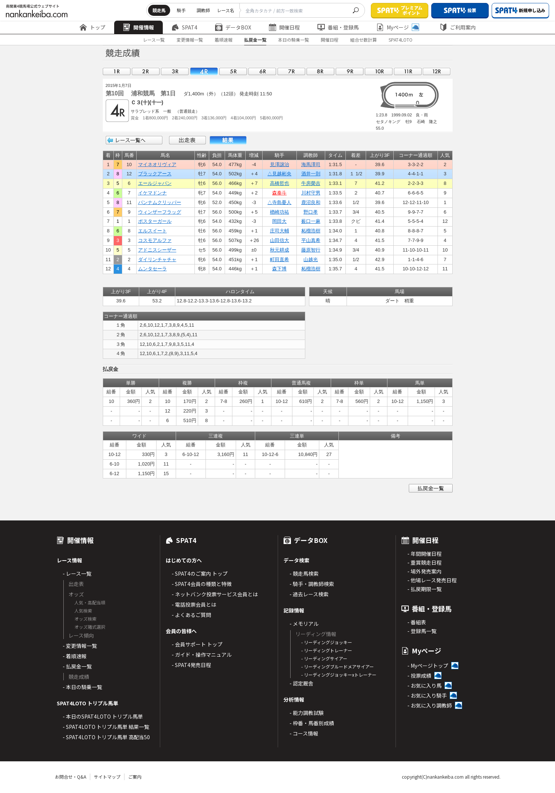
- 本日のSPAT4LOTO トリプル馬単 (103, 716)
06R (262, 71)
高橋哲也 (279, 183)
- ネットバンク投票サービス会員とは (215, 594)
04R (204, 71)
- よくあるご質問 (191, 614)
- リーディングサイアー (324, 658)
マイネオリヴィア (157, 164)
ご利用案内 (458, 27)
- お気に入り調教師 (429, 705)
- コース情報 (303, 733)
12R (437, 71)
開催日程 (284, 27)
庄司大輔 (279, 231)
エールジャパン (155, 183)
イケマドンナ (152, 193)
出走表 (187, 140)
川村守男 (310, 193)
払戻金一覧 (255, 39)
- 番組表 (416, 622)
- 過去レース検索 (309, 594)
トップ (92, 27)
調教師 (203, 10)
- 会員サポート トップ (197, 644)
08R (320, 71)
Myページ (397, 27)
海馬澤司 (310, 164)
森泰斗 (279, 193)
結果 (228, 140)
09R (349, 71)
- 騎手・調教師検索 (311, 583)
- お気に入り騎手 (427, 695)
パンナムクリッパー (159, 202)
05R (233, 71)
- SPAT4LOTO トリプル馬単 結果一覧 (106, 726)
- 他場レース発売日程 (432, 580)
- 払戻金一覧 (77, 666)
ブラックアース (155, 173)
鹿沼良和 (310, 202)
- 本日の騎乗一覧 (82, 687)
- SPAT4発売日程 (191, 665)
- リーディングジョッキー (326, 642)
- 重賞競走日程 (424, 562)
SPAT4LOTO (400, 39)
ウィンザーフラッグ (159, 212)
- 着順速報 (75, 656)
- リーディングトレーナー (326, 650)
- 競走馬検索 (304, 573)
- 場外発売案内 (424, 571)
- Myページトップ (427, 665)
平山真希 (310, 240)
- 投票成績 (419, 675)
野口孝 (310, 212)
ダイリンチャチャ (157, 259)
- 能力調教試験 (306, 712)
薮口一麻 (310, 221)
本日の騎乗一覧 (293, 39)
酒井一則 (310, 173)
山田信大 (279, 240)
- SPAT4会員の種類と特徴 (202, 583)
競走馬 (159, 10)
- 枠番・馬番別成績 (311, 723)
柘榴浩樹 (310, 231)
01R (117, 71)
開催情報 (138, 27)
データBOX (233, 27)
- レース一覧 (77, 573)
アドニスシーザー (157, 250)
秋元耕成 (279, 250)
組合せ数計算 (363, 39)
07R (291, 71)
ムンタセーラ (152, 268)
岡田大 (279, 221)
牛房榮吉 (310, 183)
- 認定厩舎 (301, 683)
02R (146, 71)
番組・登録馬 (338, 27)
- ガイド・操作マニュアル (202, 654)
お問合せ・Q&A (70, 776)
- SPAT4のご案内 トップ (200, 573)
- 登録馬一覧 (421, 631)
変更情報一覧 (189, 39)
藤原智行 (310, 250)
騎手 (181, 10)
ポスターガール (155, 221)
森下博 (279, 268)
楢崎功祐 (279, 212)
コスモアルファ (155, 240)
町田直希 (279, 259)
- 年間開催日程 (424, 553)
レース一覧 (154, 39)
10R (379, 71)
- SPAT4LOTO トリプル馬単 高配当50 (106, 737)
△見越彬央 (279, 173)
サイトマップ (107, 776)
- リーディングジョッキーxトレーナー (338, 674)
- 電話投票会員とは (194, 604)
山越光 (310, 259)
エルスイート (152, 231)
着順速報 (223, 39)
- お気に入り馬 (424, 685)
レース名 (225, 10)
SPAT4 (184, 27)
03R (175, 71)
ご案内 (134, 776)
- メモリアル (304, 623)
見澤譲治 (279, 164)
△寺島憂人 (279, 202)
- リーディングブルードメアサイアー (337, 666)
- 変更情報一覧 (80, 645)
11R (408, 71)
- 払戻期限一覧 (424, 589)
